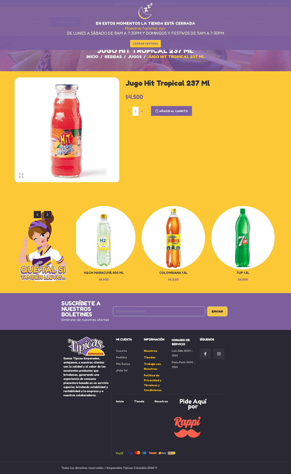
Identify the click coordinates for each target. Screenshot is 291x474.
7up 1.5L (243, 273)
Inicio (92, 56)
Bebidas (113, 56)
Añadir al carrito (173, 111)
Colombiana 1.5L (173, 273)
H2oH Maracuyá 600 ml (104, 273)
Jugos (135, 56)
